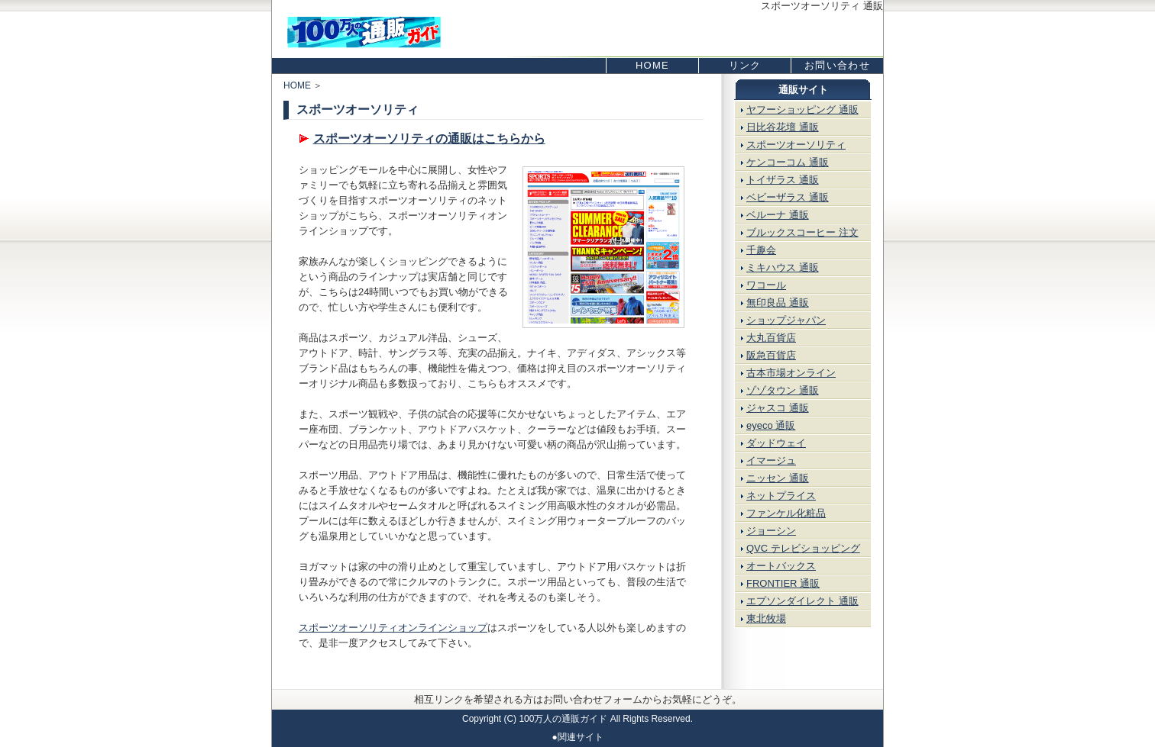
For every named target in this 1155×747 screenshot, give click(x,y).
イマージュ (771, 460)
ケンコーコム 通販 (787, 162)
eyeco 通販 (770, 425)
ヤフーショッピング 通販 (802, 109)
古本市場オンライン (791, 372)
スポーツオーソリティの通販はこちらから (429, 138)
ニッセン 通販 (777, 478)
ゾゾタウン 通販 (782, 390)
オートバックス (781, 566)
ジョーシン (771, 530)
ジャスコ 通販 (777, 408)
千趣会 (761, 250)
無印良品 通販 (777, 302)
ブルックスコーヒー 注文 (802, 232)
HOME (652, 65)
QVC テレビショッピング (803, 548)
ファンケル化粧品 (786, 513)
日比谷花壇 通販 (782, 127)
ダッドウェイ (776, 443)
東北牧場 (766, 618)
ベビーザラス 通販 (787, 197)
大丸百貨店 (771, 337)
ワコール (766, 285)
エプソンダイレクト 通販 (802, 601)
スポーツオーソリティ (796, 144)
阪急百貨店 (771, 355)
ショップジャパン (786, 320)
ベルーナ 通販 (777, 215)
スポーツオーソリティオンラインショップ (393, 627)
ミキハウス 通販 (782, 267)
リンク (745, 65)
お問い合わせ (837, 65)
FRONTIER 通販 (783, 583)
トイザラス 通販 (782, 179)
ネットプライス (781, 495)
